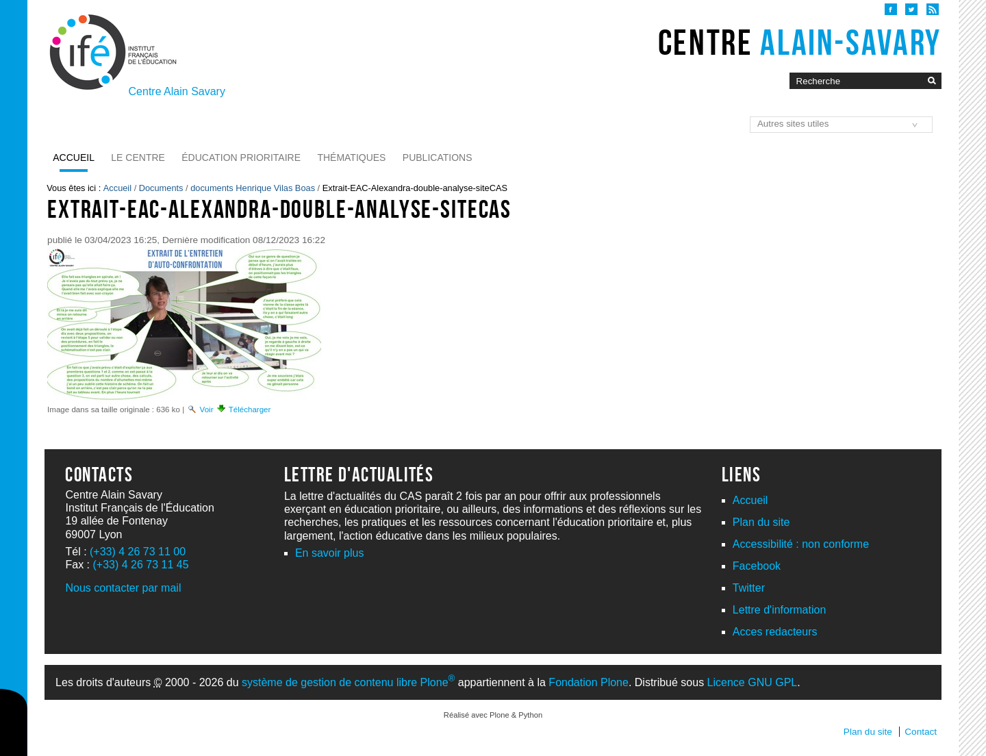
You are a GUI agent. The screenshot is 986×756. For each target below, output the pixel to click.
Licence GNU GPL (752, 682)
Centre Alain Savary (177, 91)
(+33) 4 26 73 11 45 (140, 564)
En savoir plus (329, 553)
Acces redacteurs (775, 632)
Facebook (757, 566)
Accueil (73, 157)
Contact (921, 732)
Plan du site (761, 522)
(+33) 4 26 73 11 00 (138, 551)
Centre (799, 42)
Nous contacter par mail (123, 588)
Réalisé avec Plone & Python (493, 715)
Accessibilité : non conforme (801, 544)
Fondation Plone (588, 682)
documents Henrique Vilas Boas (252, 188)
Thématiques (351, 157)
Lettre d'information (779, 610)
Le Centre (138, 157)
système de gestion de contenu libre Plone (348, 682)
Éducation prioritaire (241, 157)
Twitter (749, 588)
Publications (437, 157)
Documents (161, 188)
